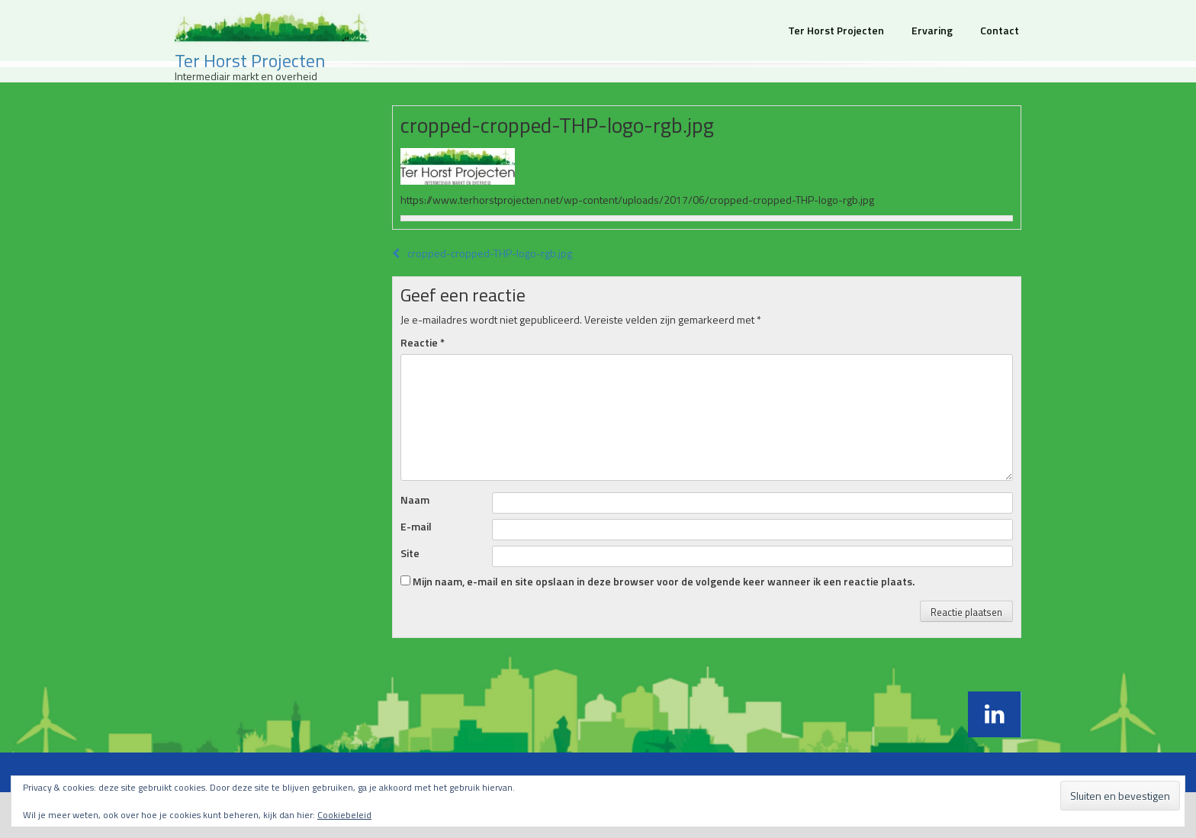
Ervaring (932, 30)
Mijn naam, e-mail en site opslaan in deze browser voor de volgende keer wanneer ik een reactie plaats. (664, 581)
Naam (414, 500)
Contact (999, 30)
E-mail (416, 526)
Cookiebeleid (344, 814)
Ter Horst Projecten (250, 60)
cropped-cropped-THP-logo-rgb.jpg (482, 253)
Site (410, 553)
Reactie (422, 342)
